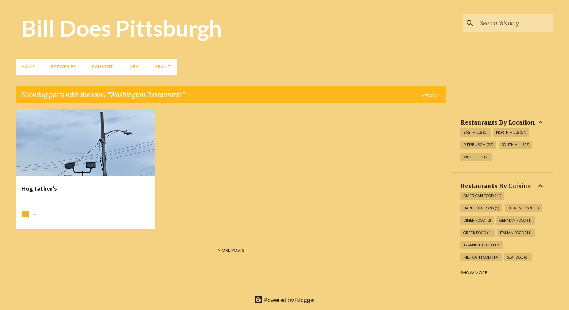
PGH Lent (102, 66)
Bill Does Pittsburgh (121, 27)
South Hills (516, 144)
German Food (515, 220)
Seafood (518, 257)
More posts (231, 250)
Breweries (63, 66)
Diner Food (477, 220)
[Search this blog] (515, 23)
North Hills (511, 132)
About (163, 66)
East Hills (475, 132)
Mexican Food (481, 257)
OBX (134, 66)
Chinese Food (523, 208)
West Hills (476, 157)
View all (431, 95)
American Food (482, 195)
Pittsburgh (478, 144)
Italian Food (516, 232)
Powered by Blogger (284, 299)
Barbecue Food (481, 208)
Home (28, 66)
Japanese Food (481, 245)
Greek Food (477, 232)
